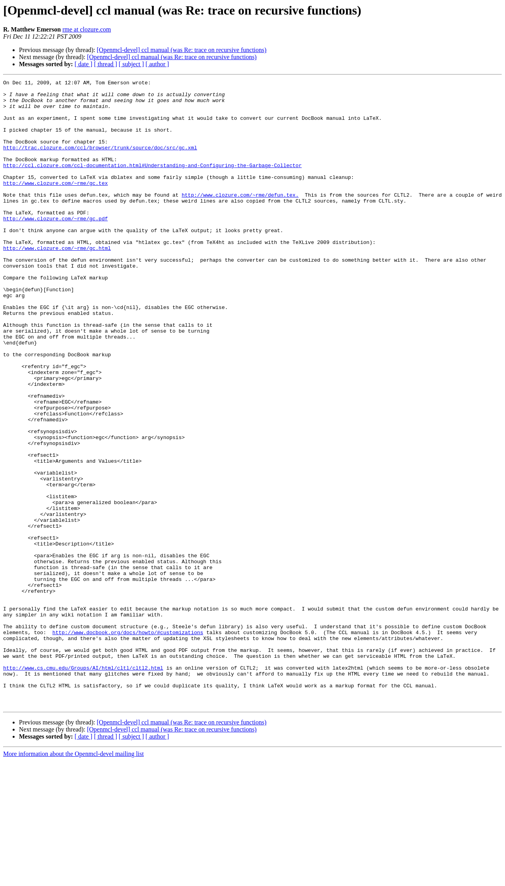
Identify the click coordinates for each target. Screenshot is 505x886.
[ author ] (157, 64)
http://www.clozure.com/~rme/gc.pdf (55, 246)
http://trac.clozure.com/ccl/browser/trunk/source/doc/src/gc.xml (100, 161)
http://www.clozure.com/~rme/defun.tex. (239, 218)
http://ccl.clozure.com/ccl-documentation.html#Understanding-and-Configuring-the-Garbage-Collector (152, 182)
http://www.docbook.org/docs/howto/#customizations (127, 743)
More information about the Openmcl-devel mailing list (73, 879)
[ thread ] (105, 64)
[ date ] (83, 64)
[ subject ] (131, 64)
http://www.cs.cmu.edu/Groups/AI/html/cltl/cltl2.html (83, 785)
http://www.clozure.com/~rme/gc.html (57, 282)
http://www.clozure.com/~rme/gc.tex (55, 204)
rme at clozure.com (86, 29)
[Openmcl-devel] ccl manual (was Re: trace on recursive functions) (181, 50)
